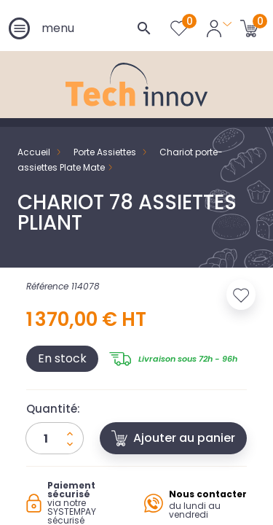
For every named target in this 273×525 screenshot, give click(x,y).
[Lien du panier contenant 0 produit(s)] (249, 27)
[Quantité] (54, 438)
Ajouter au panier (173, 437)
